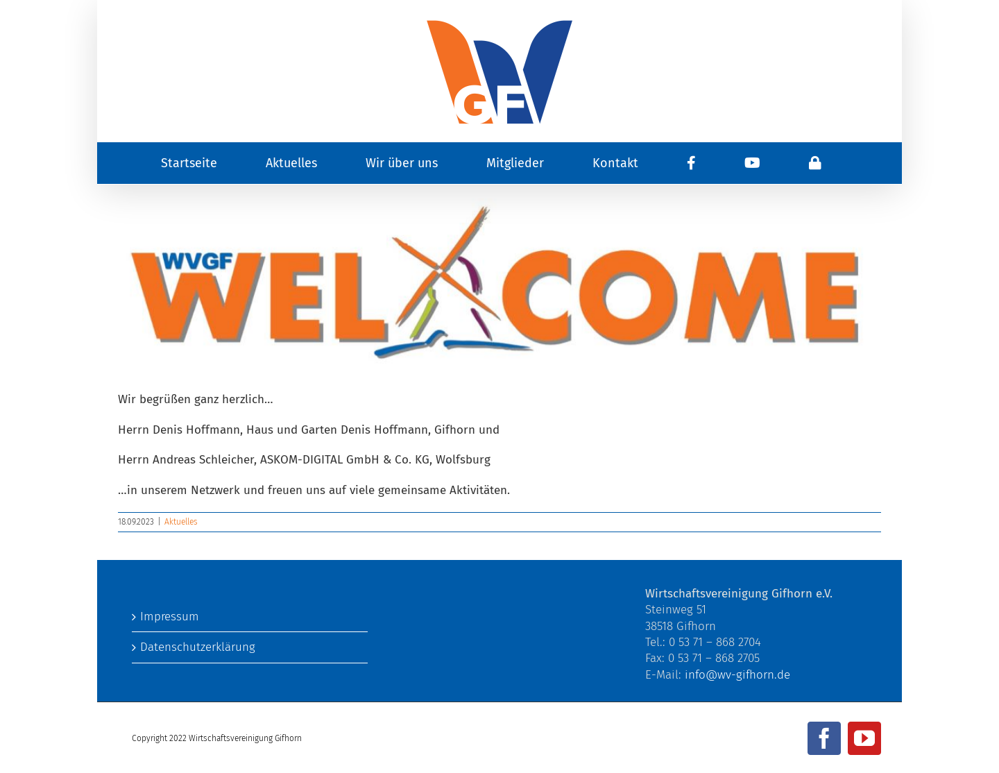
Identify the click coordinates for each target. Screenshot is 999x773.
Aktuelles (181, 522)
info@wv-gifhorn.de (737, 675)
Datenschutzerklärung (197, 647)
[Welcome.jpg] (499, 281)
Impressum (169, 616)
